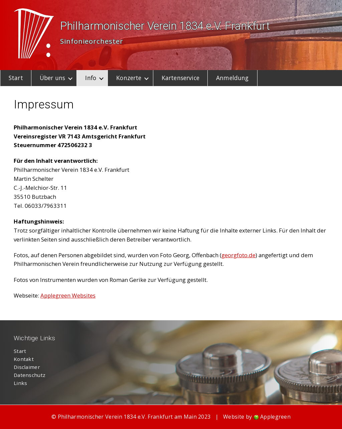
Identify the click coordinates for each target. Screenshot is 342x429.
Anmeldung (232, 78)
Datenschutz (29, 375)
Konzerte (128, 78)
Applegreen (275, 416)
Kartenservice (180, 78)
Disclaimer (27, 367)
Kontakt (24, 359)
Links (20, 383)
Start (16, 78)
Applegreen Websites (68, 295)
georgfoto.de (238, 255)
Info (90, 78)
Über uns (52, 78)
